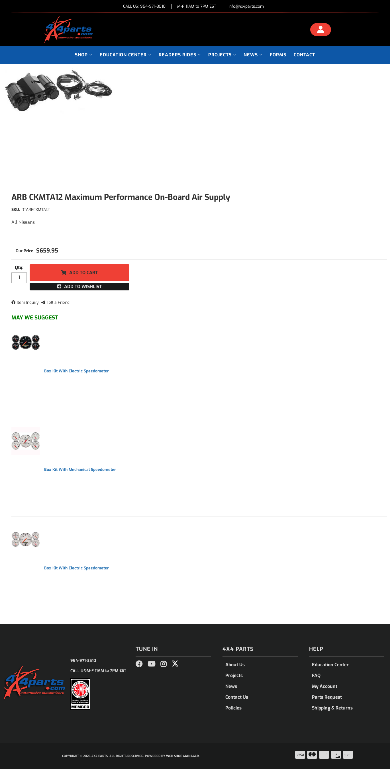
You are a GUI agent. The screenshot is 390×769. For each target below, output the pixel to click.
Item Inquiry (28, 302)
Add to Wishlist (83, 287)
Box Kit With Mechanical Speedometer (80, 469)
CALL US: (144, 6)
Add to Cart (83, 273)
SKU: (15, 209)
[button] (83, 55)
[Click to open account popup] (320, 30)
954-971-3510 (83, 660)
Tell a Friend (58, 302)
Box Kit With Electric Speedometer (76, 371)
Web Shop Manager (182, 756)
